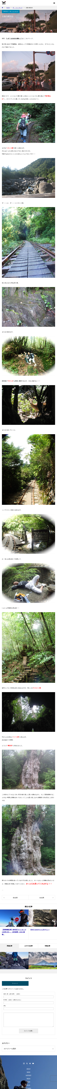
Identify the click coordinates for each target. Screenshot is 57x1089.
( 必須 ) (11, 994)
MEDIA (28, 1078)
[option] (14, 924)
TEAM (28, 1082)
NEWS (28, 1072)
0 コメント (15, 983)
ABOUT (28, 1069)
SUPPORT (28, 1075)
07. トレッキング (14, 11)
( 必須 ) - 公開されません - (12, 999)
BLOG (28, 1085)
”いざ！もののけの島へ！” (14, 38)
